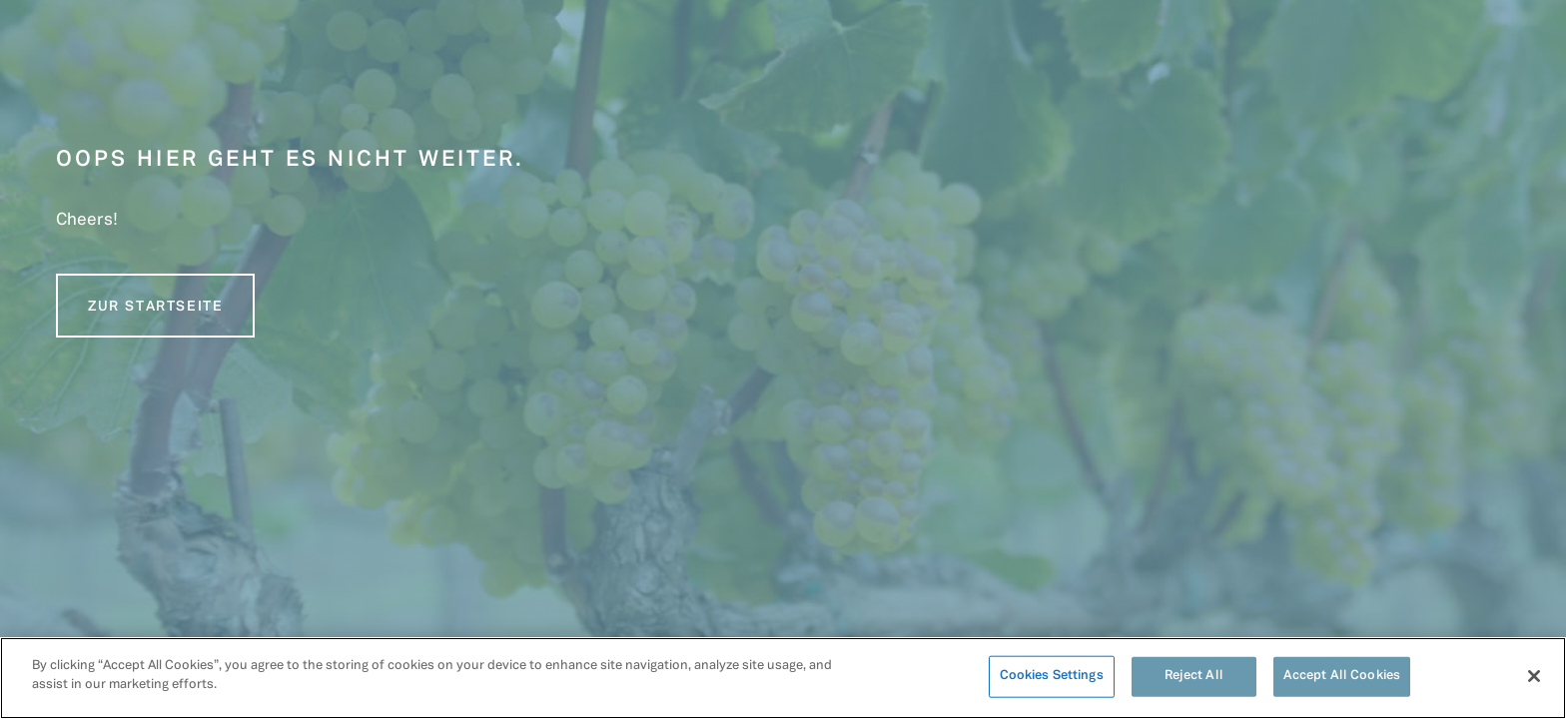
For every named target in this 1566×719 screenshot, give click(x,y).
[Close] (1534, 676)
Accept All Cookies (1341, 676)
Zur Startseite (155, 307)
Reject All (1194, 676)
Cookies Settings (1052, 676)
